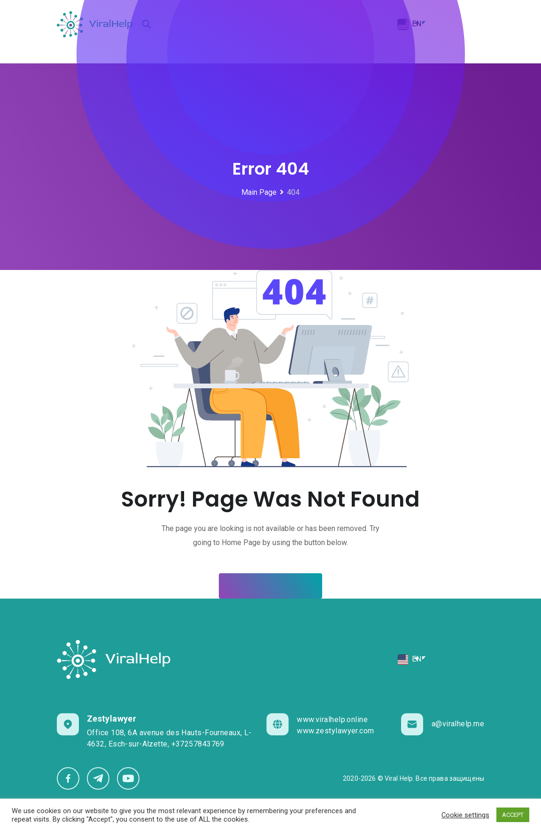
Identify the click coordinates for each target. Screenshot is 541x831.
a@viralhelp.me (458, 723)
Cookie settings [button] (465, 815)
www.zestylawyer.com (335, 730)
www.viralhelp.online (332, 719)
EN (409, 659)
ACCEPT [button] (513, 814)
